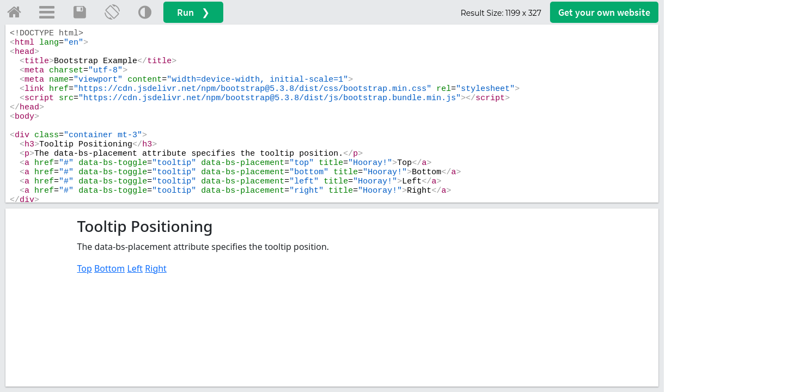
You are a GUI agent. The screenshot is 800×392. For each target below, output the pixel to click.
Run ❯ (193, 12)
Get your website (604, 12)
